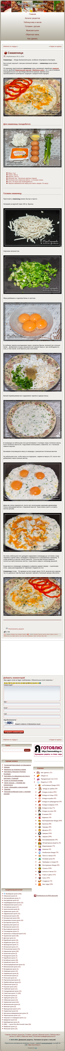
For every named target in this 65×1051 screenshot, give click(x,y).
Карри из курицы (56, 46)
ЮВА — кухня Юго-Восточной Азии (16, 1024)
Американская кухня (11, 905)
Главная (32, 14)
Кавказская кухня (10, 951)
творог (34, 636)
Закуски (42, 836)
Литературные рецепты (47, 843)
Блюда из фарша (45, 805)
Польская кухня (9, 978)
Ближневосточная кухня (12, 920)
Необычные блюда (46, 852)
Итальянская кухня (10, 949)
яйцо (45, 636)
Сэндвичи (43, 881)
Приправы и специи (46, 862)
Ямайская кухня (9, 1026)
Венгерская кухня (10, 927)
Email (6, 708)
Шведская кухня (9, 1020)
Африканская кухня (10, 913)
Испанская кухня (9, 947)
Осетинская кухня (10, 975)
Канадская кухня (9, 956)
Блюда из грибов (46, 789)
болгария (36, 634)
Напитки (42, 849)
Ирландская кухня (10, 944)
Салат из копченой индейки (13, 780)
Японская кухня (9, 1029)
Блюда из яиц (14, 634)
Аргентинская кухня (10, 909)
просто (17, 636)
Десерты (42, 830)
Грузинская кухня (10, 936)
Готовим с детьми (32, 26)
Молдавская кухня (10, 969)
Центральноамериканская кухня (15, 1013)
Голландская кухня (10, 931)
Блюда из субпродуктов (48, 801)
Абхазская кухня (9, 896)
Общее (40, 776)
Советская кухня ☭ (10, 993)
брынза (40, 634)
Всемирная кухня (11, 894)
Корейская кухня (9, 962)
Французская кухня (10, 1009)
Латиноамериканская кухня (13, 964)
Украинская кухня (10, 1002)
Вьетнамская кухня (10, 929)
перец (13, 636)
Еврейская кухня (9, 940)
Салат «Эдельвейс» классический (16, 787)
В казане (42, 814)
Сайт (5, 714)
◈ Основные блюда (46, 785)
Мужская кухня (32, 30)
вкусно (48, 634)
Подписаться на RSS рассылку (47, 895)
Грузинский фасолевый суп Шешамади (17, 765)
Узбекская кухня (9, 1000)
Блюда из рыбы (45, 798)
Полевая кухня (45, 859)
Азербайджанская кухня (12, 902)
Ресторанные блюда (46, 865)
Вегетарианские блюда (47, 821)
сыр (23, 636)
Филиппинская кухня (11, 1004)
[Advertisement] (28, 658)
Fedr (36, 1048)
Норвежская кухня (10, 973)
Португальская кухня (11, 980)
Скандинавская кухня (11, 991)
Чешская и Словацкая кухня (13, 1018)
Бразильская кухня (10, 925)
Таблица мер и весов (33, 22)
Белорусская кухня (10, 918)
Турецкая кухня (9, 998)
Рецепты (24, 634)
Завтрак (20, 634)
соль (21, 636)
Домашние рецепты (32, 3)
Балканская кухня (10, 916)
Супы (41, 878)
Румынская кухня (10, 984)
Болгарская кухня (10, 922)
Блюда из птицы (45, 795)
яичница (39, 636)
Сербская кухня (9, 989)
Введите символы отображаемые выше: (28, 724)
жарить (52, 634)
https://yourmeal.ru (34, 1045)
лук (11, 636)
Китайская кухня (9, 960)
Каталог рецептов (32, 18)
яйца (43, 636)
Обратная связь (32, 35)
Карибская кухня (9, 958)
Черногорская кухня (10, 1015)
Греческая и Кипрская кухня (13, 933)
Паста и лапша (45, 855)
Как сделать (32, 39)
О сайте (17, 1036)
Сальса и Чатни (45, 871)
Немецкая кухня (9, 971)
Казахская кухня (9, 953)
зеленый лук (7, 636)
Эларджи (7, 789)
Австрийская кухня (10, 900)
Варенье (42, 817)
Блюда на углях (45, 811)
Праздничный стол (44, 779)
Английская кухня (10, 907)
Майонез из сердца (10, 46)
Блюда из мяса (45, 792)
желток (56, 634)
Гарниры (42, 827)
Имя (5, 702)
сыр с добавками (29, 636)
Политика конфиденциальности (44, 1036)
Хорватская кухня (10, 1011)
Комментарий (8, 685)
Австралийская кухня (11, 898)
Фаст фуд (43, 884)
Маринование (44, 846)
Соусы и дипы (44, 875)
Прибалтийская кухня (11, 982)
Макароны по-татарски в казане (15, 769)
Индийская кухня (9, 942)
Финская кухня (9, 1006)
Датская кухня (8, 938)
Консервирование (46, 840)
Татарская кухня (9, 995)
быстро (44, 634)
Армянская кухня (9, 911)
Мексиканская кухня (11, 967)
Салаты (42, 868)
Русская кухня (8, 987)
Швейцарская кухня (10, 1022)
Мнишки (7, 767)
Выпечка (42, 824)
